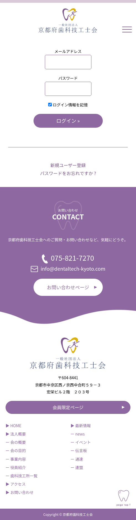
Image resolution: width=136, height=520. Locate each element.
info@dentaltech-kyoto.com (68, 268)
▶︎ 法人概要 (16, 434)
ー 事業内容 (16, 459)
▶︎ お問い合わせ (20, 492)
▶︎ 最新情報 (81, 425)
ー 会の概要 (16, 442)
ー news (78, 434)
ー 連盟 (77, 467)
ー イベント (81, 442)
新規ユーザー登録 (68, 165)
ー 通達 (77, 459)
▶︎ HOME (13, 425)
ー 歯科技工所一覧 (21, 475)
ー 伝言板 (79, 450)
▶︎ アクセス (15, 484)
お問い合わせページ (68, 287)
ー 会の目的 (16, 450)
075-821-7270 (68, 258)
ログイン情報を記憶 (68, 104)
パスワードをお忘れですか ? (68, 173)
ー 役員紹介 (16, 467)
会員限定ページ (68, 407)
